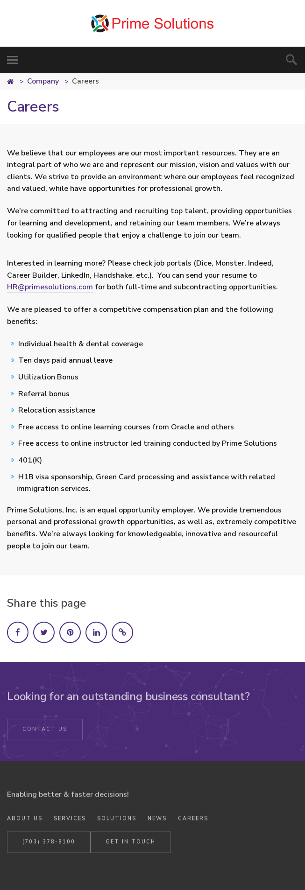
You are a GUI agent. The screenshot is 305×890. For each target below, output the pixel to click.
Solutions (116, 820)
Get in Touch (131, 844)
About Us (25, 820)
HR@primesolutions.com (50, 287)
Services (70, 820)
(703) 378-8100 (48, 844)
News (157, 820)
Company (43, 81)
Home (16, 82)
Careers (193, 820)
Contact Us (44, 732)
